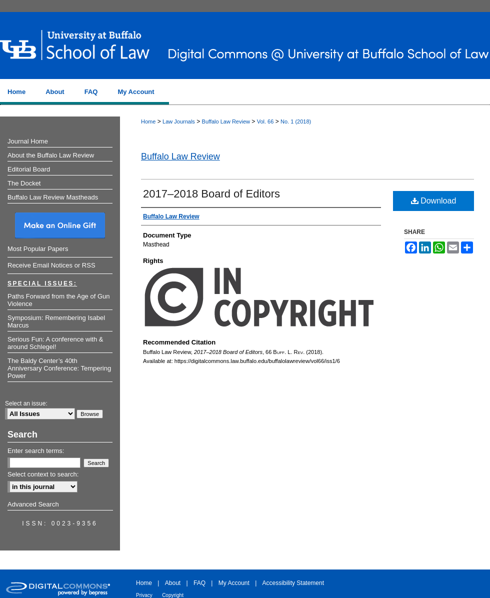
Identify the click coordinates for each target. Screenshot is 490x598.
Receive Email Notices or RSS (52, 265)
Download (433, 200)
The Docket (24, 183)
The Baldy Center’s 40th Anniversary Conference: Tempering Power (59, 368)
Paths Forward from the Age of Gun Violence (59, 300)
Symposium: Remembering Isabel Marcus (56, 321)
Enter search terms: (36, 450)
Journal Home (28, 141)
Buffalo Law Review (226, 121)
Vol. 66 (265, 121)
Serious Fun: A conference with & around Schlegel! (56, 343)
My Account (234, 583)
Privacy (144, 595)
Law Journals (178, 121)
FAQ (200, 583)
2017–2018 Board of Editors (211, 194)
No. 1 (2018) (295, 121)
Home (148, 121)
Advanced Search (33, 504)
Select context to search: (43, 474)
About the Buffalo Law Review (51, 155)
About (172, 583)
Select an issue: (26, 403)
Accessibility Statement (293, 583)
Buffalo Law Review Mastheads (53, 197)
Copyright (173, 595)
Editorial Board (29, 169)
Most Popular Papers (38, 248)
